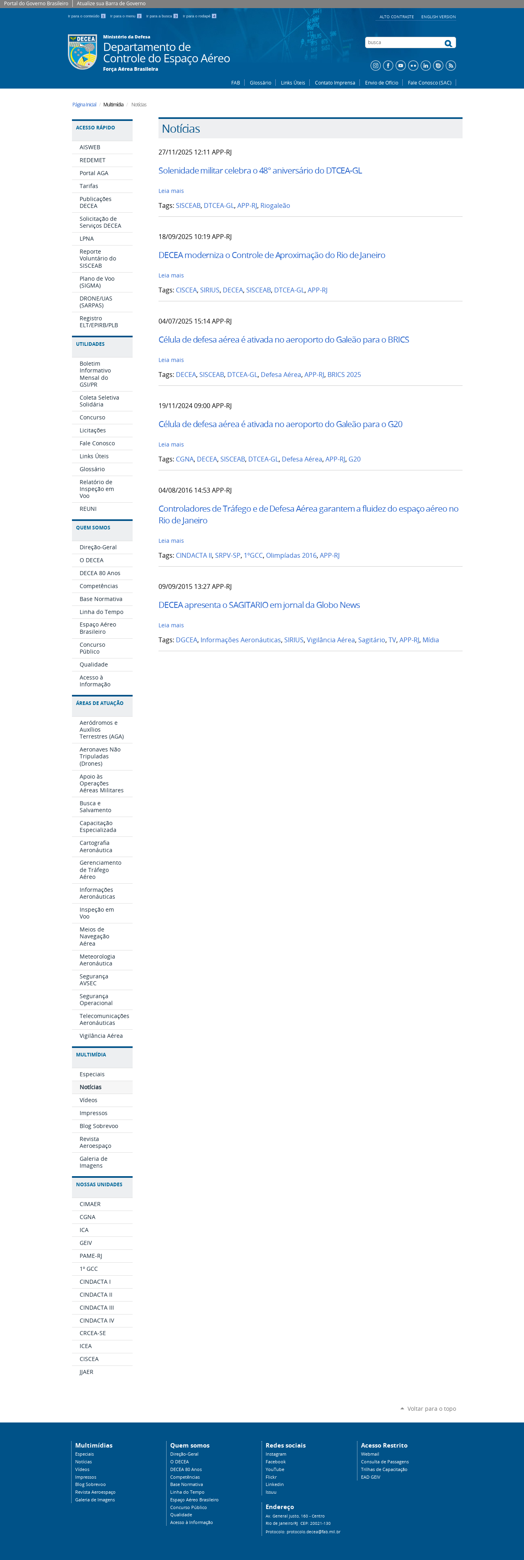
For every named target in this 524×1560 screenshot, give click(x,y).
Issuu (271, 1492)
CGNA (185, 459)
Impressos (85, 1477)
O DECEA (179, 1462)
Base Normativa (186, 1484)
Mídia (431, 640)
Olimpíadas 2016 (291, 555)
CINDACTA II (194, 555)
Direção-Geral (184, 1454)
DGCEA (186, 640)
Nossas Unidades (99, 1184)
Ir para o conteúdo (87, 16)
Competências (185, 1477)
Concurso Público (188, 1507)
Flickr (271, 1477)
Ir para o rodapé (200, 16)
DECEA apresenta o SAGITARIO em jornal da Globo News (258, 604)
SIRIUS (210, 290)
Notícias (83, 1462)
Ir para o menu (126, 16)
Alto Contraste (397, 16)
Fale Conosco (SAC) (430, 82)
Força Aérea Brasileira (130, 69)
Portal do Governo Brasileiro (36, 3)
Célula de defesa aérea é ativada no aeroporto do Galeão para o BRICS (283, 339)
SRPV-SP (228, 555)
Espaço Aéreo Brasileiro (194, 1500)
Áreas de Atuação (100, 703)
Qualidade (181, 1515)
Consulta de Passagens (385, 1462)
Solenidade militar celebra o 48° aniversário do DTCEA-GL (260, 170)
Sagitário (371, 640)
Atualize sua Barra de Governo (111, 3)
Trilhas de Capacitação (384, 1469)
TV (392, 640)
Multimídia (91, 1054)
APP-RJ (247, 205)
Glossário (260, 82)
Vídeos (82, 1469)
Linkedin (275, 1484)
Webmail (370, 1454)
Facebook (276, 1462)
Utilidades (90, 344)
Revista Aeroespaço (95, 1492)
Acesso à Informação (191, 1522)
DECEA (233, 290)
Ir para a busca (163, 16)
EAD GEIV (370, 1477)
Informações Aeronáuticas (241, 640)
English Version (438, 16)
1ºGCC (253, 555)
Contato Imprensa (335, 82)
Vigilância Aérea (331, 640)
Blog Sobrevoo (90, 1484)
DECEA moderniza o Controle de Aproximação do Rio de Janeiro (271, 254)
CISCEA (186, 290)
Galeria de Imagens (95, 1500)
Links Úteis (293, 82)
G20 (355, 459)
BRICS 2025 (344, 374)
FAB (235, 82)
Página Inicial (84, 104)
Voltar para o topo (432, 1408)
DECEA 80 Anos (186, 1469)
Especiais (84, 1454)
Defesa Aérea (281, 374)
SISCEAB (188, 205)
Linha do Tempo (187, 1492)
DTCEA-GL (219, 205)
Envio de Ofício (381, 82)
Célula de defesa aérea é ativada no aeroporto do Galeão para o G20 (280, 424)
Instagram (276, 1454)
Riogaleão (275, 205)
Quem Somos (93, 527)
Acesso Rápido (95, 127)
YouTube (275, 1469)
